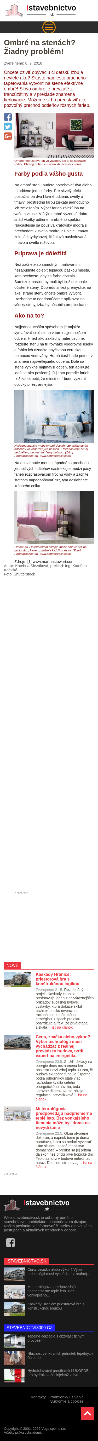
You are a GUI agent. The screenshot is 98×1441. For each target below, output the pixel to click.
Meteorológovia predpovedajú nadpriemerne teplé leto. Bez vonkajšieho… (51, 1291)
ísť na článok (62, 1027)
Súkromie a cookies (67, 1401)
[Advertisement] (49, 735)
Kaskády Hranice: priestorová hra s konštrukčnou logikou (55, 1306)
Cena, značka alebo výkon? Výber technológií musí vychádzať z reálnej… (58, 1271)
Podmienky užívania (66, 1397)
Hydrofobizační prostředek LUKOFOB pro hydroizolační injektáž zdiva (58, 1373)
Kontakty (38, 1397)
